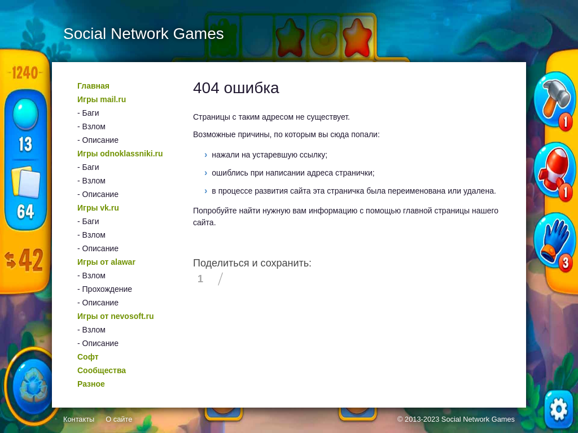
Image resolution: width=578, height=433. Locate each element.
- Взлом (91, 126)
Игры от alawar (106, 261)
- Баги (88, 112)
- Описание (98, 140)
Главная (93, 85)
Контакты (78, 419)
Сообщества (101, 370)
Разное (91, 383)
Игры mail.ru (101, 99)
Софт (88, 356)
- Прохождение (104, 289)
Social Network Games (478, 419)
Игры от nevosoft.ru (115, 316)
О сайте (119, 419)
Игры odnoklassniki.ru (120, 153)
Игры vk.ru (98, 207)
